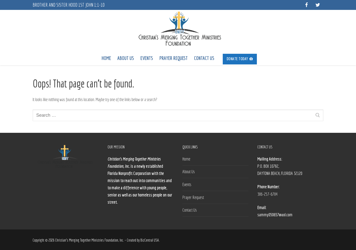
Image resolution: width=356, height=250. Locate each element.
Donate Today (240, 58)
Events (186, 184)
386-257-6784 (267, 194)
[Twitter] (318, 5)
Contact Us (189, 210)
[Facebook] (306, 5)
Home (186, 159)
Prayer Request (193, 197)
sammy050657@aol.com (274, 214)
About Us (188, 171)
